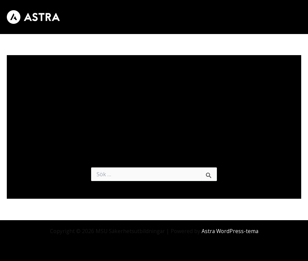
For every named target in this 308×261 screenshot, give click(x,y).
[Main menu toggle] (294, 17)
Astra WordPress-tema (230, 231)
